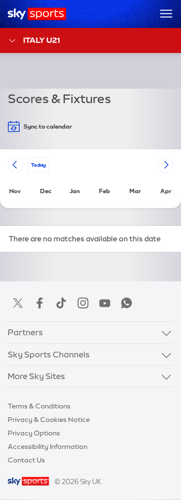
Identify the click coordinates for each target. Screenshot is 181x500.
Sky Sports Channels (49, 354)
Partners (25, 332)
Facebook (39, 303)
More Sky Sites (36, 376)
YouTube (104, 303)
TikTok (61, 303)
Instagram (83, 303)
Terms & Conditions (39, 406)
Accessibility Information (47, 446)
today (38, 164)
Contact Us (26, 460)
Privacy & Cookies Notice (49, 419)
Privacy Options (34, 433)
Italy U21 (34, 40)
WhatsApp (126, 303)
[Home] (37, 14)
